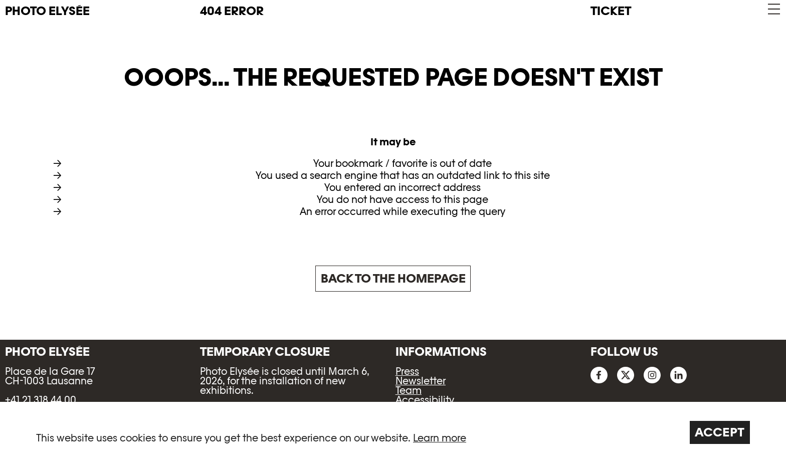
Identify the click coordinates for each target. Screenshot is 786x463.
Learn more (439, 438)
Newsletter (421, 381)
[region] (393, 432)
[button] (773, 9)
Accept (719, 432)
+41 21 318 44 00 (40, 400)
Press (407, 371)
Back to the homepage (393, 278)
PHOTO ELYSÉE (47, 11)
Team (409, 390)
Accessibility (425, 400)
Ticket (611, 11)
